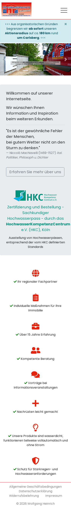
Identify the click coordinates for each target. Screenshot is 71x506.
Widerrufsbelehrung (24, 496)
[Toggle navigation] (63, 9)
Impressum (53, 496)
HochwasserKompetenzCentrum (38, 224)
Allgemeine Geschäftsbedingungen (35, 486)
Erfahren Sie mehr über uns (35, 172)
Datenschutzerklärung (35, 491)
